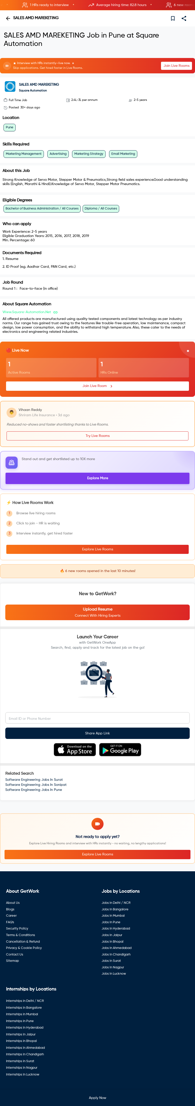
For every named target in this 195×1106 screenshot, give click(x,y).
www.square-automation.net (27, 312)
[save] (173, 18)
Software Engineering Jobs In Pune (33, 790)
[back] (8, 18)
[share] (184, 18)
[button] (97, 5)
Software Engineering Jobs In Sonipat (36, 785)
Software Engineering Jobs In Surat (34, 780)
